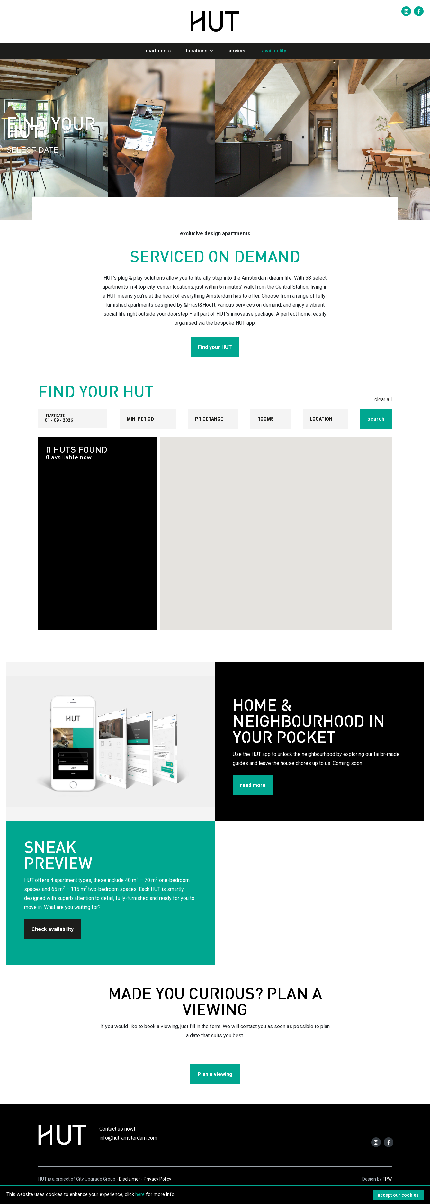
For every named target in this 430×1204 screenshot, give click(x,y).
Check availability (52, 929)
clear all (383, 399)
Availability (274, 51)
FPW (387, 1178)
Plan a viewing (215, 1074)
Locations (196, 51)
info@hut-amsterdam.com (128, 1138)
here (140, 1194)
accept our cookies (398, 1195)
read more (253, 785)
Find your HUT (215, 347)
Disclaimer (129, 1178)
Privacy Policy (157, 1178)
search (375, 419)
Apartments (157, 51)
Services (236, 51)
